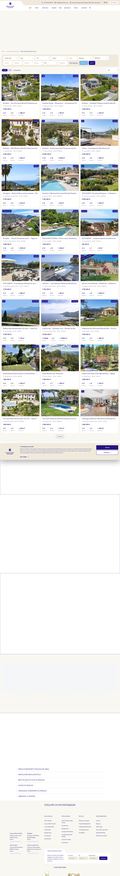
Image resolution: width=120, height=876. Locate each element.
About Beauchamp (101, 816)
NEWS (76, 8)
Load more (60, 436)
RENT (37, 8)
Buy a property (48, 816)
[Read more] (47, 3)
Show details (23, 873)
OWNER (54, 8)
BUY (31, 8)
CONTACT (84, 8)
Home (3, 51)
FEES (60, 8)
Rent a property (66, 816)
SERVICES (45, 8)
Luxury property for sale (13, 51)
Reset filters (83, 63)
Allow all (107, 863)
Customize (107, 868)
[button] (90, 8)
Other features (73, 63)
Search (92, 63)
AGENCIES (68, 8)
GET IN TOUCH (114, 2)
